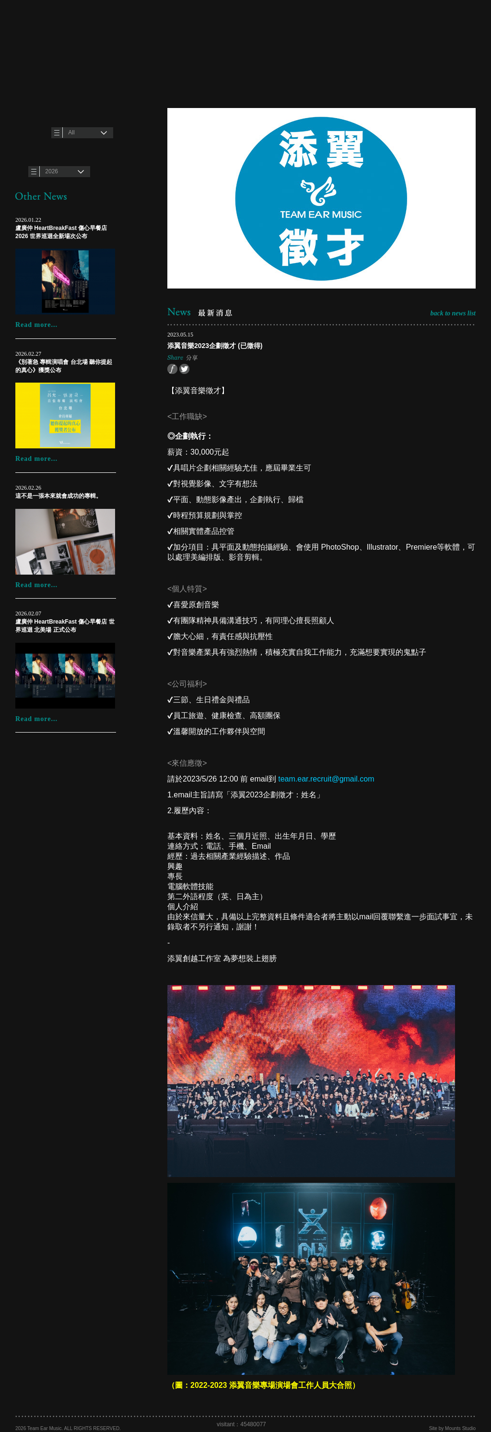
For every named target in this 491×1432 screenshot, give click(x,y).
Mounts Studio (460, 1428)
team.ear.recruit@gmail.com (326, 779)
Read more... (36, 324)
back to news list (453, 313)
